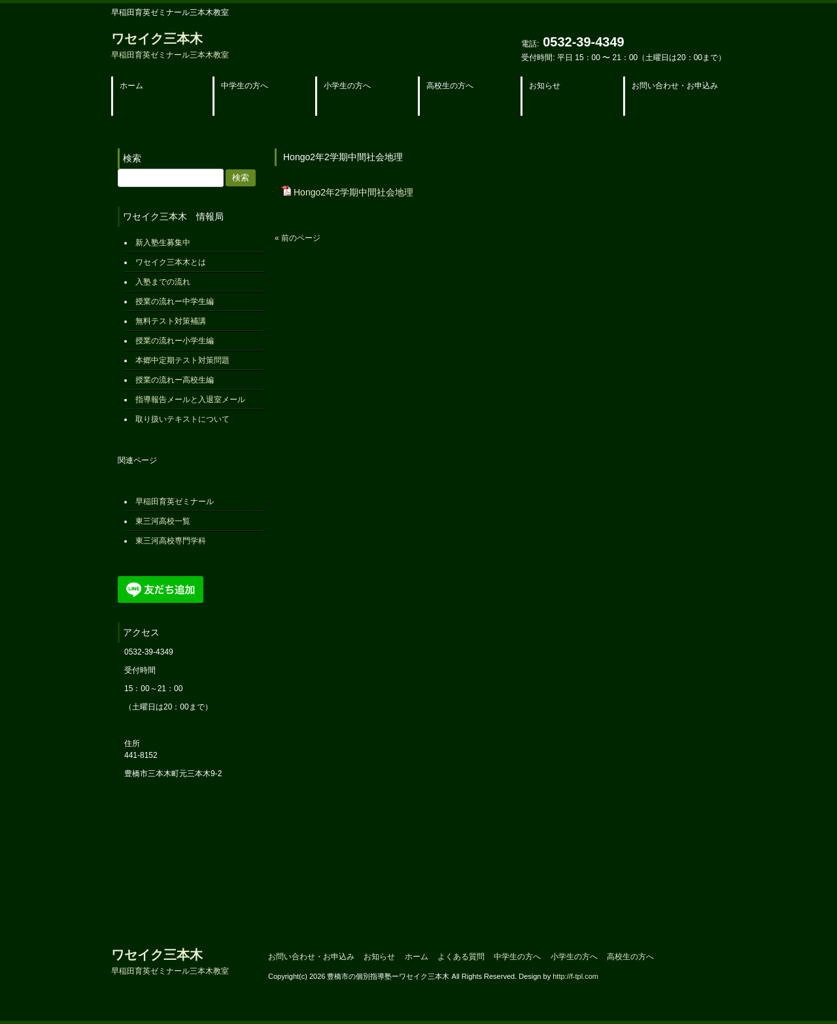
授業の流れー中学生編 (174, 301)
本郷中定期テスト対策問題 (182, 360)
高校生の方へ (630, 956)
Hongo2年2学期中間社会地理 (353, 192)
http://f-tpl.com (575, 976)
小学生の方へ (574, 956)
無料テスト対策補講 (170, 321)
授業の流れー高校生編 (174, 379)
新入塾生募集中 (162, 242)
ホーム (416, 956)
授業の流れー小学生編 (174, 340)
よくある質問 (461, 956)
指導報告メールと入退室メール (190, 399)
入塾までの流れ (162, 281)
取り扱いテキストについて (182, 419)
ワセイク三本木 (170, 45)
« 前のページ (297, 238)
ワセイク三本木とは (170, 262)
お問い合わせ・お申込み (311, 956)
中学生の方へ (517, 956)
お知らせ (379, 956)
